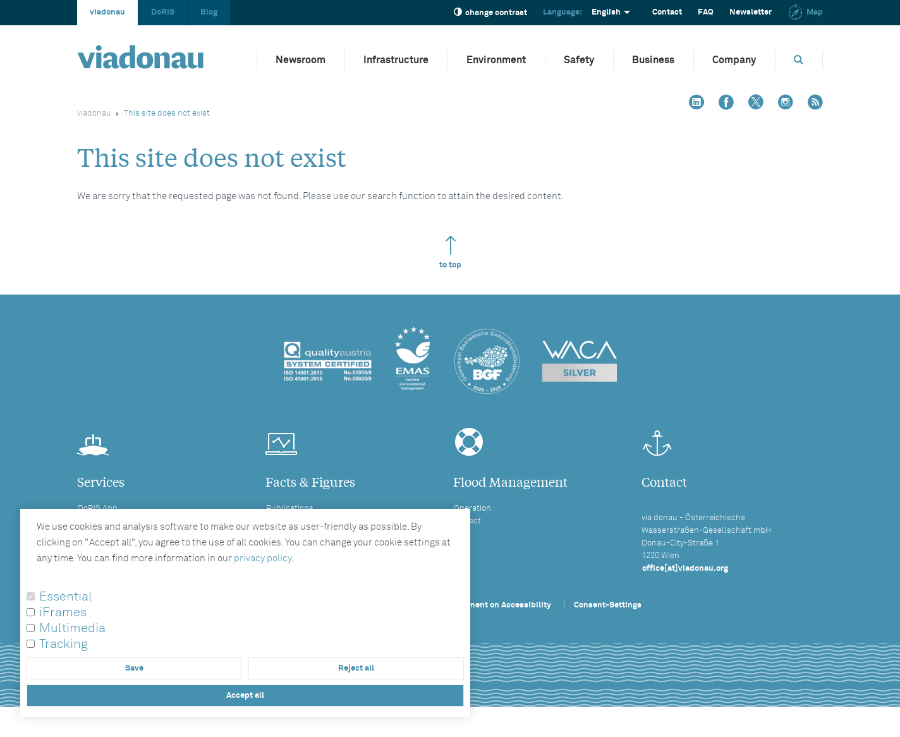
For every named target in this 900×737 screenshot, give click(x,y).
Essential (65, 596)
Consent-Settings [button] (608, 605)
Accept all (245, 695)
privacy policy (262, 558)
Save (134, 668)
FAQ (706, 12)
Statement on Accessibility (499, 605)
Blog (208, 12)
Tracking (63, 644)
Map (805, 12)
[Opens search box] (799, 59)
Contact (667, 12)
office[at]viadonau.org (685, 568)
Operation (472, 508)
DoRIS (162, 12)
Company (734, 60)
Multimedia (72, 628)
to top (450, 252)
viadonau (107, 12)
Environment (496, 60)
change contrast (490, 12)
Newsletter (750, 12)
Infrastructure (396, 60)
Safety (579, 60)
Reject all (356, 668)
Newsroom (300, 60)
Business (653, 60)
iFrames (63, 612)
